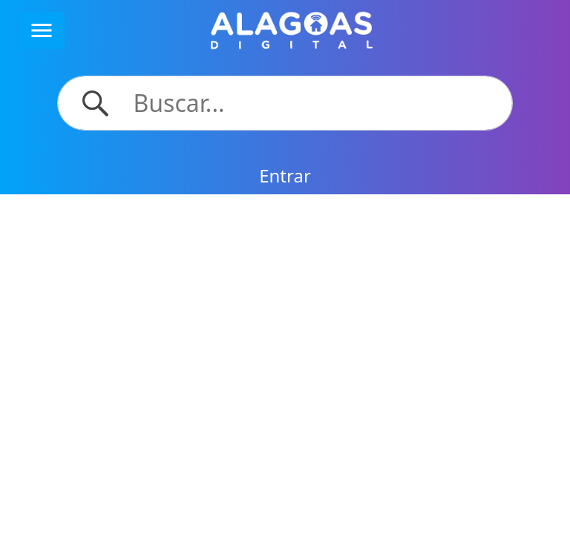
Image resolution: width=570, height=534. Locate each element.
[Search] (314, 103)
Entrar (285, 175)
